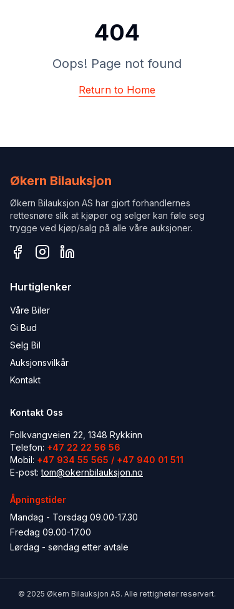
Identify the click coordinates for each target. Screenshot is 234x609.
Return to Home (117, 90)
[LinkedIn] (67, 251)
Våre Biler (30, 310)
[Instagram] (42, 251)
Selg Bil (25, 345)
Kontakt (25, 380)
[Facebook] (17, 251)
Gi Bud (23, 327)
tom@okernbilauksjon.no (92, 472)
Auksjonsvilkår (39, 362)
